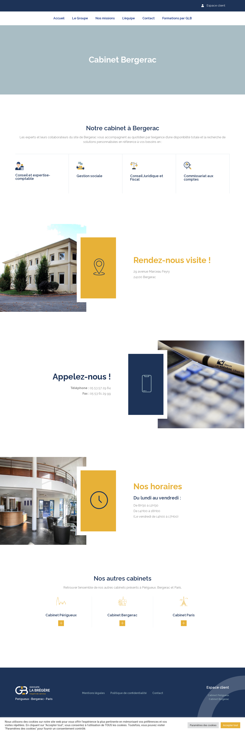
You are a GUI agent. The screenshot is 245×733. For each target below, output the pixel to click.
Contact (148, 18)
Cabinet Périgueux (218, 695)
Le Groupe (80, 18)
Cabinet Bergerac (219, 699)
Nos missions (105, 18)
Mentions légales (93, 693)
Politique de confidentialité (128, 693)
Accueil (59, 18)
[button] (213, 6)
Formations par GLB (177, 18)
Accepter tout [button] (230, 725)
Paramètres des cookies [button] (203, 725)
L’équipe (128, 18)
